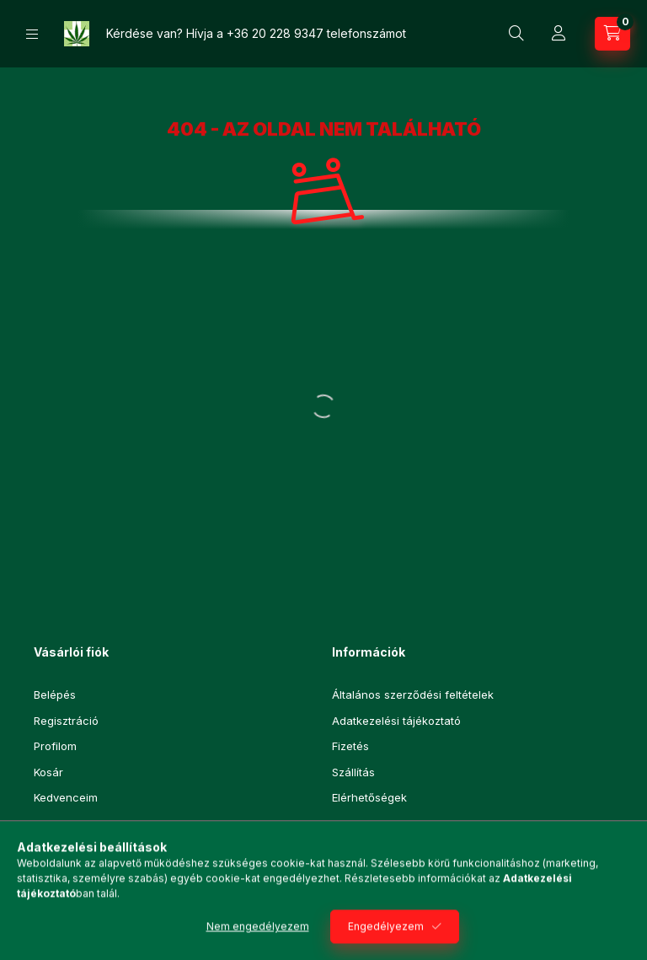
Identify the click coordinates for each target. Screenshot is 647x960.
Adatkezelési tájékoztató (396, 720)
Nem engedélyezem (257, 940)
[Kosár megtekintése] (612, 34)
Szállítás (353, 772)
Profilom (55, 746)
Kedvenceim (66, 797)
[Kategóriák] (32, 34)
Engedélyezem (386, 940)
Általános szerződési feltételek (413, 694)
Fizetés (350, 746)
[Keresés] (516, 34)
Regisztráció (66, 720)
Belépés (55, 694)
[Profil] (558, 34)
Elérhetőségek (369, 797)
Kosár (48, 772)
